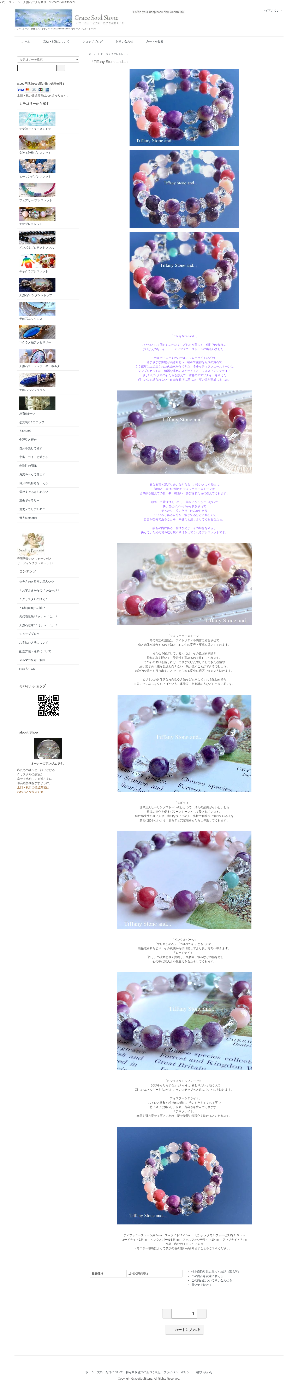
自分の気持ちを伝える (33, 483)
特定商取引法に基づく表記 (143, 1372)
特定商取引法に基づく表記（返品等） (216, 1271)
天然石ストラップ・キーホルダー (41, 358)
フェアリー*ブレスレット (37, 192)
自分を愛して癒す (30, 448)
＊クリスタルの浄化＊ (33, 599)
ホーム (23, 41)
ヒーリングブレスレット (114, 54)
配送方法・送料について (35, 651)
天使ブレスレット (37, 216)
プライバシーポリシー (177, 1372)
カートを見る (151, 41)
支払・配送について (53, 41)
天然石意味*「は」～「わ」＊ (38, 625)
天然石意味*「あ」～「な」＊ (38, 616)
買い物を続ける (201, 1284)
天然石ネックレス (37, 311)
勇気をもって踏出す (32, 474)
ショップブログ (89, 41)
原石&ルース (37, 405)
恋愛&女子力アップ (31, 422)
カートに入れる (184, 1329)
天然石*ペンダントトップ (37, 287)
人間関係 (25, 431)
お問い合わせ (121, 41)
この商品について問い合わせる (211, 1280)
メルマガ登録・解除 (32, 660)
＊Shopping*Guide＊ (32, 607)
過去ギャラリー (29, 500)
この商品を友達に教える (207, 1276)
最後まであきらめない (33, 491)
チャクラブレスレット (37, 263)
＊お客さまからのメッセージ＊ (39, 590)
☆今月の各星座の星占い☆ (36, 581)
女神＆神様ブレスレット (37, 144)
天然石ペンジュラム (37, 382)
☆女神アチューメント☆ (37, 121)
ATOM (32, 668)
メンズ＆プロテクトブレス (37, 240)
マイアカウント (270, 10)
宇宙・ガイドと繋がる (33, 457)
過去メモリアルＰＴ (32, 509)
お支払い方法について (33, 642)
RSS (22, 668)
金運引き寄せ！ (29, 439)
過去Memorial (28, 518)
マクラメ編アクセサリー (37, 334)
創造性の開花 (28, 465)
